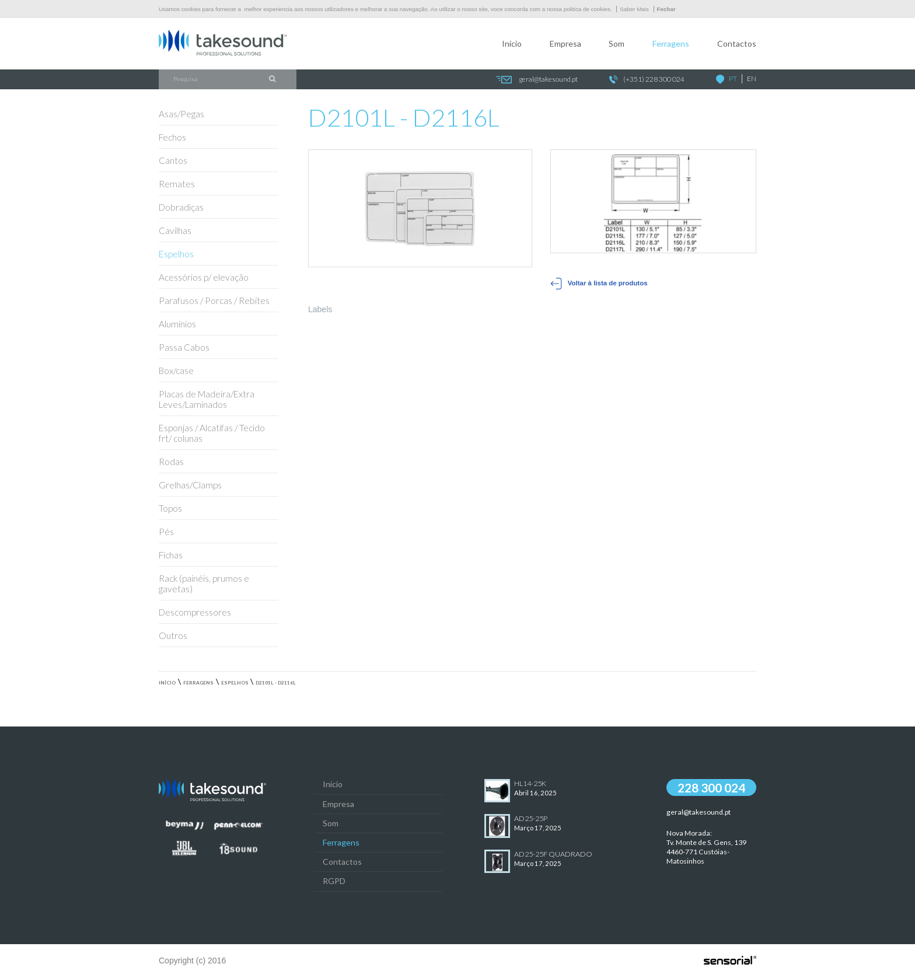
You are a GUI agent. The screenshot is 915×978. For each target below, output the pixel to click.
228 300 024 (711, 787)
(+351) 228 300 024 (646, 79)
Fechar (666, 9)
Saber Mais (634, 9)
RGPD (334, 881)
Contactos (736, 43)
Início (512, 43)
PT (733, 78)
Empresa (565, 43)
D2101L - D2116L (276, 683)
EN (751, 78)
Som (616, 43)
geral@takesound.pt (536, 79)
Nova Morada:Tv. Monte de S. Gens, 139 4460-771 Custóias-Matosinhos (706, 847)
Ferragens (670, 43)
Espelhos (235, 683)
